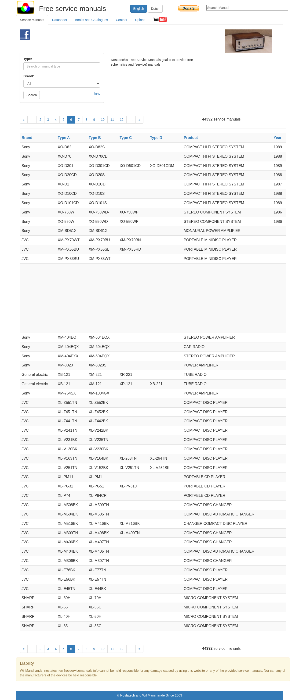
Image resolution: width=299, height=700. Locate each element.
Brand (27, 138)
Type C (126, 138)
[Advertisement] (141, 41)
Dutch (155, 9)
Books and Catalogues (91, 20)
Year (278, 138)
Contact (121, 20)
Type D (156, 138)
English (138, 9)
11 (112, 119)
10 (103, 119)
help (97, 93)
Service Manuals (32, 20)
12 (122, 119)
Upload (140, 20)
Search (31, 95)
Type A (64, 138)
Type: (27, 59)
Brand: (28, 76)
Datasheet (59, 20)
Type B (95, 138)
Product (191, 138)
